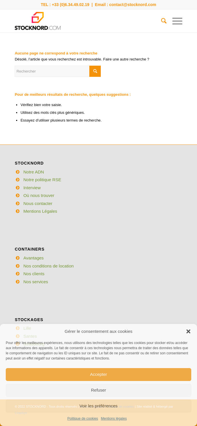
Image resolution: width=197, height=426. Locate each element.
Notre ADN (33, 171)
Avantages (33, 257)
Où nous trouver (38, 195)
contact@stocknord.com (132, 4)
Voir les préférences (99, 405)
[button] (188, 331)
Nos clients (33, 273)
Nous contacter (37, 203)
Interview (31, 187)
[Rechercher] (161, 20)
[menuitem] (161, 20)
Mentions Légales (40, 211)
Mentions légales (114, 419)
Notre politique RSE (42, 179)
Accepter (98, 374)
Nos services (35, 281)
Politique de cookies (82, 419)
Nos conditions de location (48, 265)
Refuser (98, 390)
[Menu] (174, 20)
